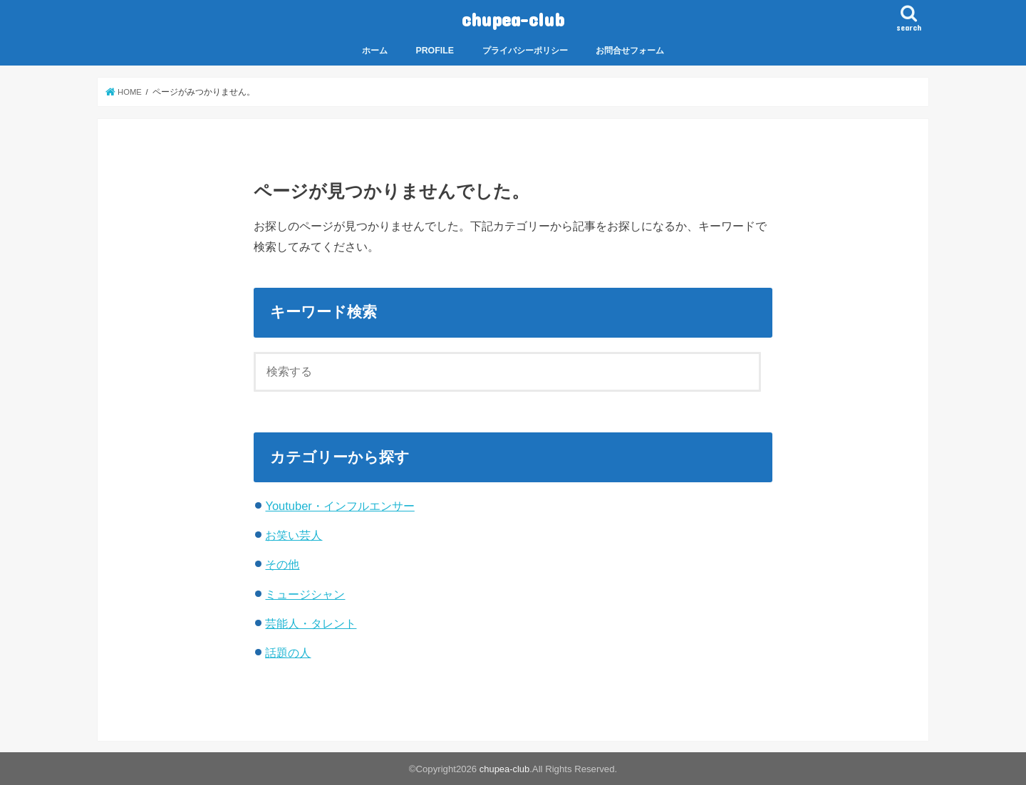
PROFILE (434, 50)
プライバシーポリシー (525, 50)
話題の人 (288, 651)
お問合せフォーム (630, 50)
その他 (282, 564)
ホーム (375, 50)
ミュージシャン (305, 593)
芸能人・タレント (310, 622)
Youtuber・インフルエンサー (339, 505)
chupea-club (513, 18)
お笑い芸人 (293, 534)
